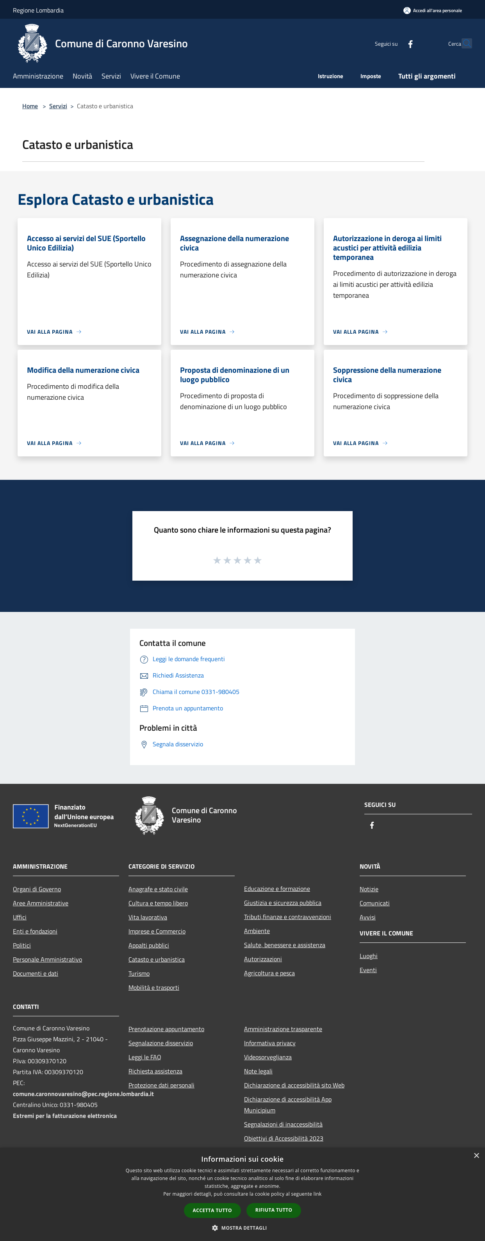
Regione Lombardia (38, 10)
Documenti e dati (35, 973)
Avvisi (368, 917)
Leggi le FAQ (144, 1057)
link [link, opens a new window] (318, 1194)
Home (30, 106)
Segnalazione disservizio (160, 1043)
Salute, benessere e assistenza (284, 945)
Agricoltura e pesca (269, 973)
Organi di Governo (37, 889)
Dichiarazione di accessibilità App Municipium (288, 1104)
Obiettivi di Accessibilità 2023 (283, 1138)
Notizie (369, 889)
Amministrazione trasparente (283, 1029)
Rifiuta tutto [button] (273, 1210)
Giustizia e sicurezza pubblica (282, 902)
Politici (22, 945)
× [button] (476, 1156)
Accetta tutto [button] (212, 1210)
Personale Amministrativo (47, 959)
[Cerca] (462, 43)
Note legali (258, 1071)
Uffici (20, 917)
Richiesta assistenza (155, 1071)
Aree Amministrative (40, 903)
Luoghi (369, 955)
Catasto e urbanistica (156, 959)
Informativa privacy (270, 1043)
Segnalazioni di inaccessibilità (283, 1124)
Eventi (368, 970)
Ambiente (257, 930)
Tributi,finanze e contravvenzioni (287, 916)
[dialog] (242, 1194)
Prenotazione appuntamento (166, 1029)
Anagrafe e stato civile (158, 889)
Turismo (139, 973)
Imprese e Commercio (156, 931)
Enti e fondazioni (35, 931)
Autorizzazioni (263, 959)
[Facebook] (393, 43)
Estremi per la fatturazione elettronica (65, 1115)
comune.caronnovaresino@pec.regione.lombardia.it (83, 1093)
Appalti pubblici (148, 945)
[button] (242, 1228)
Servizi (58, 106)
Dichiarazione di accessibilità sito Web (294, 1085)
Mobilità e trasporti (153, 987)
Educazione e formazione (277, 888)
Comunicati (375, 903)
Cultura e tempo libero (158, 903)
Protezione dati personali (161, 1085)
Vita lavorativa (147, 917)
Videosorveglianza (268, 1057)
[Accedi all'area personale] (432, 10)
